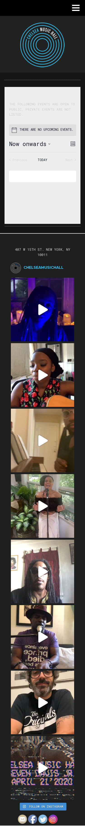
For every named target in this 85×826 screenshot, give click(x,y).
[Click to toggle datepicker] (29, 144)
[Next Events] (71, 160)
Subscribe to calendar (39, 176)
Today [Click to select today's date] (42, 160)
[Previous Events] (18, 160)
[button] (76, 7)
